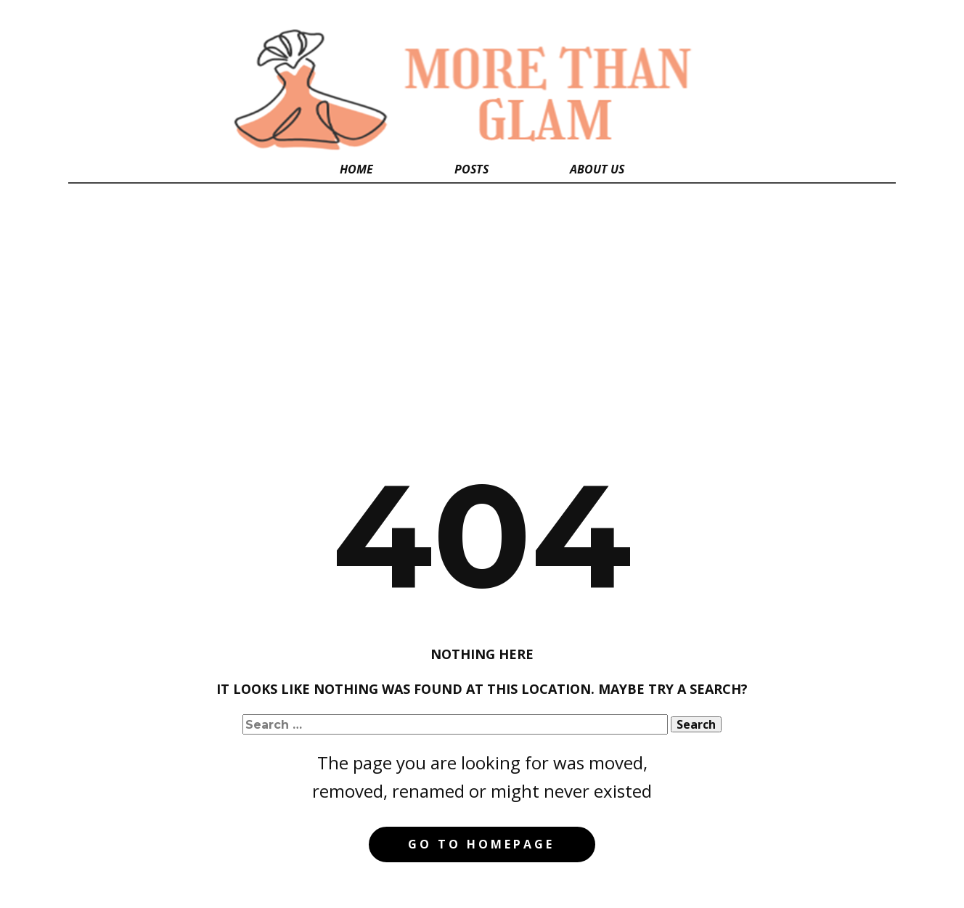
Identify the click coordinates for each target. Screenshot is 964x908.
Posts (471, 169)
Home (356, 169)
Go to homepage (481, 844)
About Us (597, 169)
